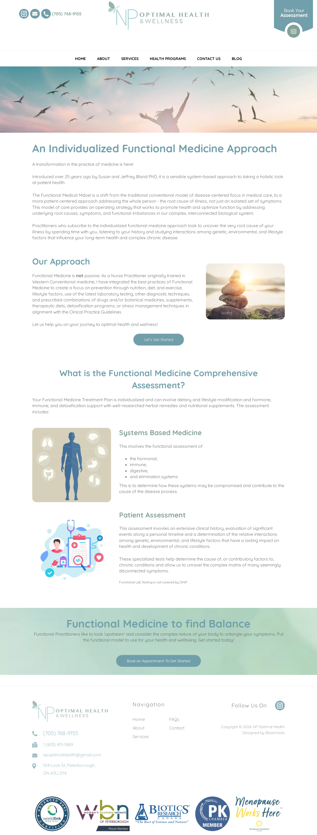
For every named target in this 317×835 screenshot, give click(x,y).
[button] (158, 340)
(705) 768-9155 (66, 13)
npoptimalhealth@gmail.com (72, 762)
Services (129, 58)
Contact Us (208, 58)
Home (80, 58)
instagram (24, 14)
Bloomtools (275, 736)
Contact (176, 731)
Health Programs (168, 58)
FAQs (174, 723)
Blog (237, 58)
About (103, 58)
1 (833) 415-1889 (58, 752)
